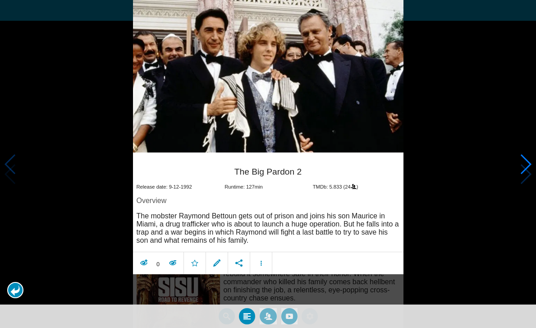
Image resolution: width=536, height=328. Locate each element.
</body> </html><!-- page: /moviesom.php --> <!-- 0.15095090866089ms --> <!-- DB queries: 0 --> (268, 164)
